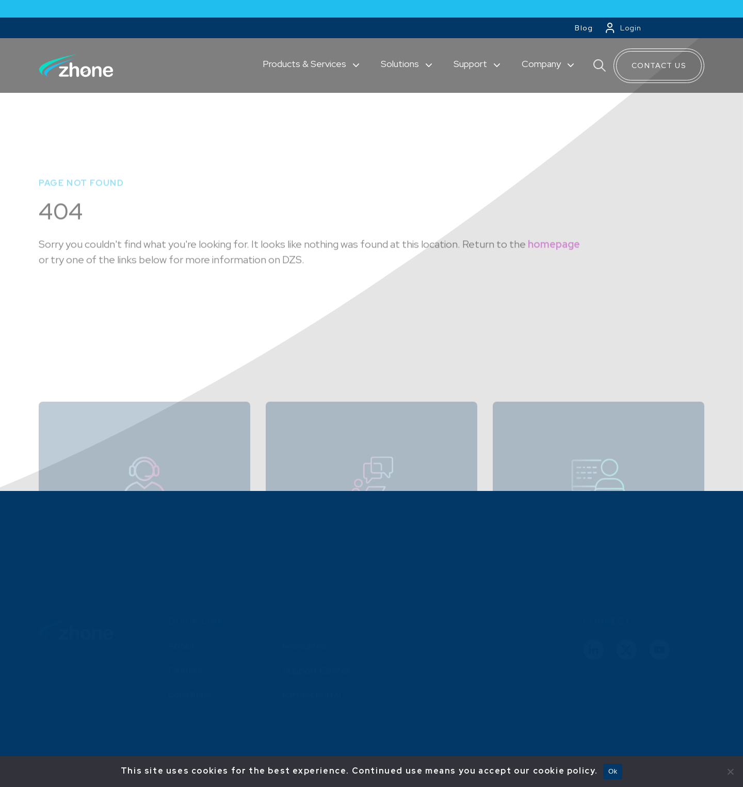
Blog (584, 27)
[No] (730, 771)
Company (542, 64)
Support (471, 64)
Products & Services (305, 64)
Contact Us (659, 65)
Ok (612, 771)
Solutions (401, 64)
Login (630, 27)
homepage (554, 274)
